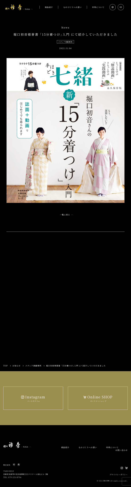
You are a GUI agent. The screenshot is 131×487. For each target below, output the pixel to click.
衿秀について (98, 7)
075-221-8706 (14, 477)
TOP (5, 365)
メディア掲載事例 (65, 42)
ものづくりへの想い (72, 7)
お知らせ (16, 365)
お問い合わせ (121, 450)
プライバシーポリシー (119, 474)
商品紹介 (49, 7)
